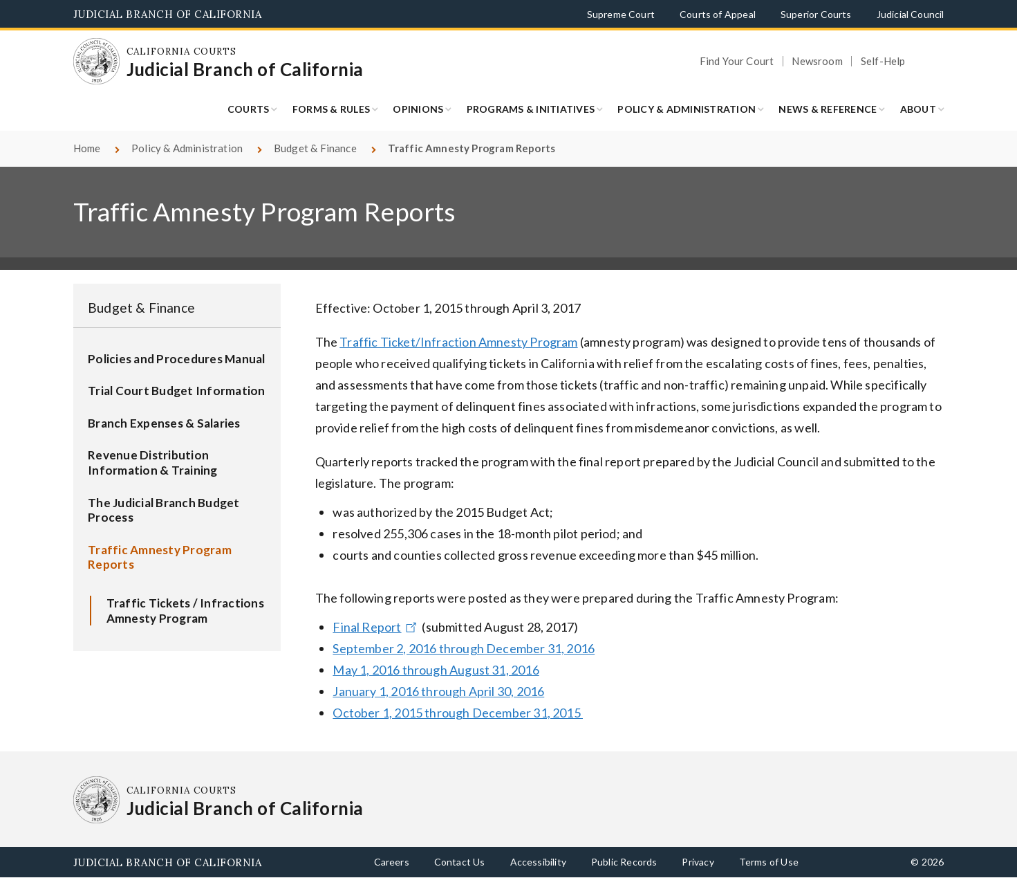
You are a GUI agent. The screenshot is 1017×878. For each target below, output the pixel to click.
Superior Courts (816, 14)
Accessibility (538, 862)
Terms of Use (769, 862)
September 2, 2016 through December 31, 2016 (464, 648)
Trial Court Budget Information (176, 390)
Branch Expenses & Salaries (164, 423)
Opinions (418, 109)
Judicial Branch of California (167, 14)
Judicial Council (910, 14)
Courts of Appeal (718, 14)
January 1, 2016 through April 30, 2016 (438, 691)
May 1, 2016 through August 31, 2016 (436, 669)
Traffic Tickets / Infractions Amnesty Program (185, 610)
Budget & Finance (315, 148)
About (918, 109)
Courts (248, 109)
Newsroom (817, 61)
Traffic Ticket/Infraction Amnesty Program (458, 341)
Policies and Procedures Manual (176, 358)
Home (87, 148)
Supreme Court (621, 14)
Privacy (697, 862)
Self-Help (883, 61)
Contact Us (459, 862)
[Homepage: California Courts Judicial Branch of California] (96, 61)
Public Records (624, 862)
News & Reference (827, 109)
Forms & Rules (331, 109)
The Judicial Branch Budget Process (164, 510)
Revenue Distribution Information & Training (153, 462)
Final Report (376, 626)
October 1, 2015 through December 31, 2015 (458, 712)
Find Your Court (737, 61)
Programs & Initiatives (531, 109)
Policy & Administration (686, 109)
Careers (391, 862)
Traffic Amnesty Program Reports (160, 557)
